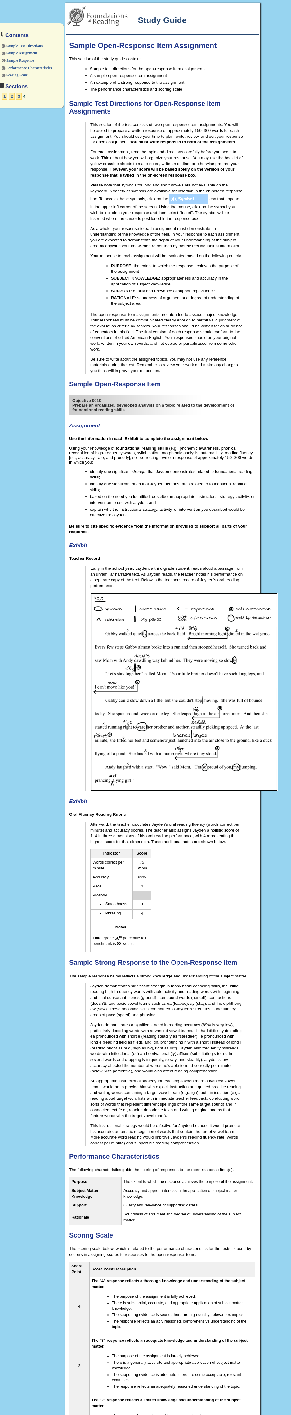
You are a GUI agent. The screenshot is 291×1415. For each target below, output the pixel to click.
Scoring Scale (17, 75)
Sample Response (20, 60)
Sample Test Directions (24, 46)
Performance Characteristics (29, 68)
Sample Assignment (21, 53)
